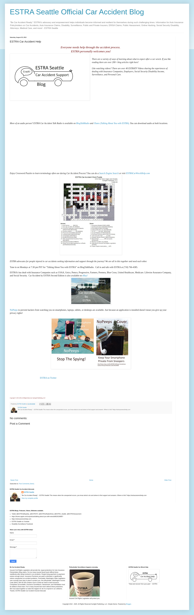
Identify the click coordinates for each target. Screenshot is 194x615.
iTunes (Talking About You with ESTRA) (111, 123)
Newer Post (14, 480)
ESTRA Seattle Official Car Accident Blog (77, 12)
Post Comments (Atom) (26, 484)
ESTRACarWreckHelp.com (138, 173)
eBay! (85, 275)
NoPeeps (14, 310)
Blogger (128, 604)
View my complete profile (29, 498)
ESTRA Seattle (29, 492)
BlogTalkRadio (82, 123)
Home (91, 480)
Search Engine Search (109, 173)
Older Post (167, 480)
